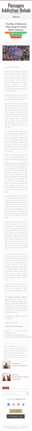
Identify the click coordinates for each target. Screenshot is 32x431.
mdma (16, 353)
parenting (21, 356)
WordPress (16, 428)
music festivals (13, 356)
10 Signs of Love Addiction (20, 365)
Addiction (9, 32)
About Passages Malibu (8, 426)
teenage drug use (16, 360)
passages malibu (9, 358)
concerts (16, 351)
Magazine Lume (25, 426)
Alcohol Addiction (20, 32)
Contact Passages (15, 411)
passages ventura (19, 358)
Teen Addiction (16, 37)
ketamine (11, 353)
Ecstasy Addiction (16, 35)
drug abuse (23, 351)
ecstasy (6, 353)
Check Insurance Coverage (16, 416)
